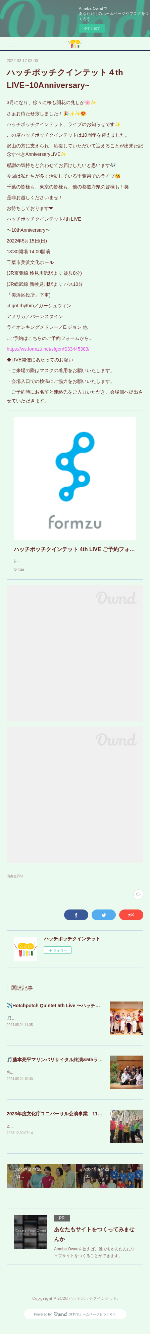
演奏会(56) (15, 883)
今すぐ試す (92, 28)
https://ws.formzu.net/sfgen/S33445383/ (48, 349)
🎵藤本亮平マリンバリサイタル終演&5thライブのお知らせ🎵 (72, 1066)
